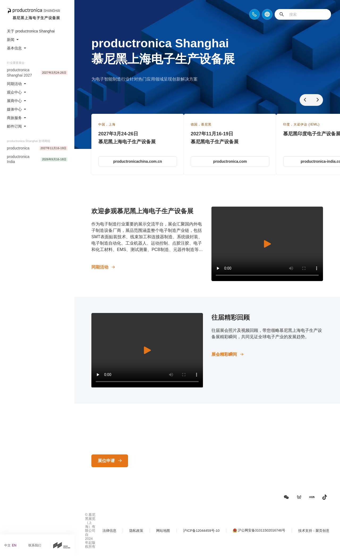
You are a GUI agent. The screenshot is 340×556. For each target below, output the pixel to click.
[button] (286, 497)
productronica (18, 148)
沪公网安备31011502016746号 (261, 530)
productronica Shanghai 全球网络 (28, 141)
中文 (7, 545)
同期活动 (99, 267)
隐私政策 (136, 531)
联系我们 (34, 545)
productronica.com (230, 161)
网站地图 (163, 531)
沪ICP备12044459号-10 (201, 531)
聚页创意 (322, 531)
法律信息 (109, 531)
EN (14, 545)
